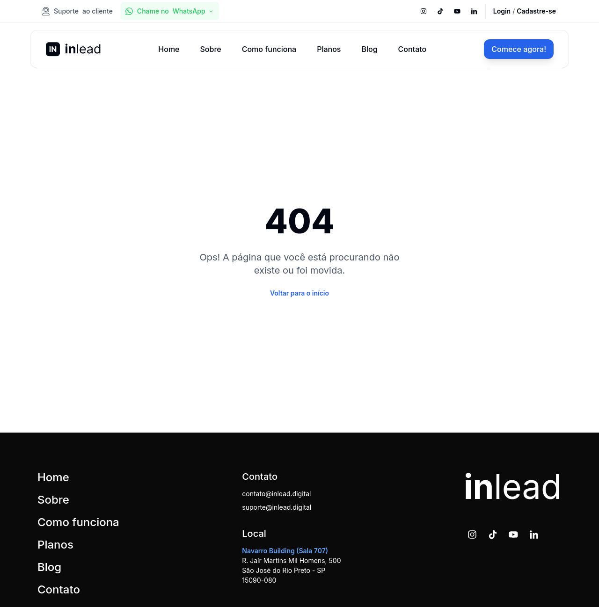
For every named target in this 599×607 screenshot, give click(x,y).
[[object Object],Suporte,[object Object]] (78, 11)
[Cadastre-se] (536, 11)
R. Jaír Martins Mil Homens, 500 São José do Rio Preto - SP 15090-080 (291, 565)
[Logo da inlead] (73, 49)
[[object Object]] (423, 11)
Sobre (210, 49)
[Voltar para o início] (299, 293)
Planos (329, 49)
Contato (412, 49)
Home (168, 49)
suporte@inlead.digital (276, 507)
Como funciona (269, 49)
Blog (369, 49)
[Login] (502, 11)
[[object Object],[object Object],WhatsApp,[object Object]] (170, 11)
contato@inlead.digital (276, 494)
